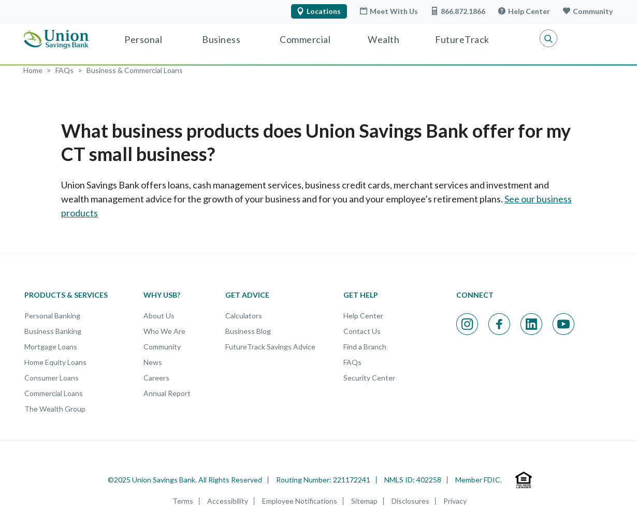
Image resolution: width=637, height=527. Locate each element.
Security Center (369, 377)
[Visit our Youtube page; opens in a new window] (563, 324)
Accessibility (227, 500)
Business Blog (248, 331)
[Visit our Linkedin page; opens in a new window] (531, 324)
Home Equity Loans (55, 362)
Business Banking (52, 331)
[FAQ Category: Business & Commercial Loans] (134, 70)
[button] (539, 39)
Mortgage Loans (50, 346)
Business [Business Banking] (221, 39)
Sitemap (364, 500)
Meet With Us (388, 11)
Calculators (243, 315)
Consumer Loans (51, 377)
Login (586, 38)
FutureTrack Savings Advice (270, 346)
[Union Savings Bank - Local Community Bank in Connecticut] (56, 39)
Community (162, 346)
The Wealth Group (54, 408)
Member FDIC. (478, 479)
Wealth (383, 39)
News (152, 362)
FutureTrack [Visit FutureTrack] (462, 39)
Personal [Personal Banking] (143, 39)
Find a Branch (364, 346)
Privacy (455, 500)
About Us (159, 315)
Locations (318, 11)
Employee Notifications (299, 500)
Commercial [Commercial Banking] (305, 39)
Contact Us (362, 331)
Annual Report (167, 393)
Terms (182, 500)
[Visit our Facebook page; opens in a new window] (499, 324)
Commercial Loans (53, 393)
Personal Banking (52, 315)
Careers (156, 377)
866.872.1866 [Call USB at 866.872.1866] (457, 11)
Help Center (524, 11)
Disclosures (410, 500)
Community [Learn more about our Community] (587, 11)
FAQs (352, 362)
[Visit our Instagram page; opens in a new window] (467, 324)
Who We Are (164, 331)
